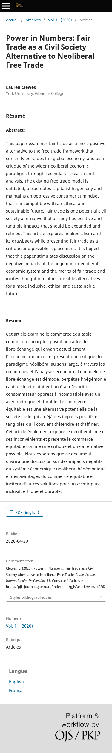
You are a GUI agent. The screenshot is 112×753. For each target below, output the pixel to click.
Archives (33, 20)
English (16, 681)
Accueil (12, 20)
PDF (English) (26, 512)
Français (17, 690)
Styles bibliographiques (31, 597)
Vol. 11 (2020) (60, 20)
